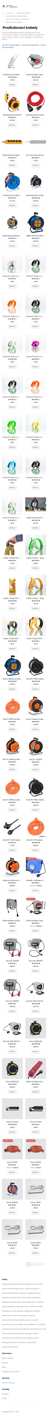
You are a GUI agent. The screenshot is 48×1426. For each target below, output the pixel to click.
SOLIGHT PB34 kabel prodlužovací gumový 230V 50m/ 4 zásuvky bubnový (35, 800)
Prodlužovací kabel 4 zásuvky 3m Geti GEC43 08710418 (12, 75)
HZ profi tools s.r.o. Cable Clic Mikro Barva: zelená (12, 437)
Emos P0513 (36, 1243)
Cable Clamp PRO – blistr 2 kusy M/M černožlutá (12, 598)
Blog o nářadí (7, 1358)
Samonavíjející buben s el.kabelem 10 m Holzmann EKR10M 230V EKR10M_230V (35, 921)
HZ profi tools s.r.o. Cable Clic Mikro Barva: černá (35, 477)
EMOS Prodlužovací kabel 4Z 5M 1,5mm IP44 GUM (35, 1082)
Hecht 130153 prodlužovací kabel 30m (12, 800)
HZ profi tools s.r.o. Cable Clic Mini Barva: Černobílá (35, 276)
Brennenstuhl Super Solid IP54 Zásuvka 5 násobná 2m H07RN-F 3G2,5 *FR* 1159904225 (12, 155)
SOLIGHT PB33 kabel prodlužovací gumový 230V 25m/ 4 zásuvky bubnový (35, 679)
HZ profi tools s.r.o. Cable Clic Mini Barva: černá (35, 316)
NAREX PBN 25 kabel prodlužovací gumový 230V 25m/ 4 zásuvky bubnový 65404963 (35, 236)
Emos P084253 (35, 1041)
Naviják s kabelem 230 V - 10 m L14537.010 (35, 880)
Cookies (5, 1394)
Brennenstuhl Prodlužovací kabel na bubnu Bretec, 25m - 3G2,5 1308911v (35, 195)
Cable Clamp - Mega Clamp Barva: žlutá (35, 598)
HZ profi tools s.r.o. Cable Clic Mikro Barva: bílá (12, 518)
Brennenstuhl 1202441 (12, 115)
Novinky (5, 1362)
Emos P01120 (35, 1162)
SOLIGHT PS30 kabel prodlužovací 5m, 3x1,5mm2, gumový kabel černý (12, 840)
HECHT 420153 (36, 759)
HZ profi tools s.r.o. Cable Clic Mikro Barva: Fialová (35, 357)
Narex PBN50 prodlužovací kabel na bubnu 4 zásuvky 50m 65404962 (12, 679)
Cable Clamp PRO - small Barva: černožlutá (12, 638)
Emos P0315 (12, 1243)
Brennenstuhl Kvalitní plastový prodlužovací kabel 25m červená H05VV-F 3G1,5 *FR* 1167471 (35, 115)
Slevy (4, 1367)
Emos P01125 (12, 1162)
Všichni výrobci (8, 1383)
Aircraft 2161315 (12, 961)
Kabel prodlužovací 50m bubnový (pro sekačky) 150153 (12, 880)
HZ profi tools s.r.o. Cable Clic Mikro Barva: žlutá (35, 437)
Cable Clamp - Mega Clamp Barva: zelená (35, 558)
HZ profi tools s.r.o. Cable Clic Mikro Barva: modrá (12, 477)
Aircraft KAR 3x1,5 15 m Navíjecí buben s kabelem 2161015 (35, 1001)
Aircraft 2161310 (12, 1001)
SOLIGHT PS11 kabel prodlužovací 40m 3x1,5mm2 (35, 840)
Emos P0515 (36, 1202)
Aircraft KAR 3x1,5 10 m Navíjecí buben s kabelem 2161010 (12, 1041)
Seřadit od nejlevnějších (11, 45)
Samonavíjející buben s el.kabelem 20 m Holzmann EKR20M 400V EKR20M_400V (35, 75)
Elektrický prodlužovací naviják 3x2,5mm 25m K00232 (12, 236)
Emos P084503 (12, 1082)
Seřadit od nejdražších (30, 45)
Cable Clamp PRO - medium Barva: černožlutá (35, 638)
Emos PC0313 (35, 1122)
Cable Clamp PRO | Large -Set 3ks (35, 518)
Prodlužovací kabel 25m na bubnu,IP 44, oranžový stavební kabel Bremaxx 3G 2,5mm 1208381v (12, 195)
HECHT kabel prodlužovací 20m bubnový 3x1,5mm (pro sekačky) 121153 (12, 759)
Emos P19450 (12, 1202)
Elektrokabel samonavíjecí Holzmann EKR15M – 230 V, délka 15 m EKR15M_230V (12, 921)
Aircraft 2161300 (35, 961)
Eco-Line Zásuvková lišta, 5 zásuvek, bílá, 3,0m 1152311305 (35, 155)
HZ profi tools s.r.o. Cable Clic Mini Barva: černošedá (12, 276)
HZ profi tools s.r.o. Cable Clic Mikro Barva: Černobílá (12, 397)
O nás (4, 1398)
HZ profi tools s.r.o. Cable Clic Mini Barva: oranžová (12, 316)
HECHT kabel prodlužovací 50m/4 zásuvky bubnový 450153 (35, 719)
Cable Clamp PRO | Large (12, 558)
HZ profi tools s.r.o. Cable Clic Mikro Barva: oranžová (35, 397)
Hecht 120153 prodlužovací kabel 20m (12, 719)
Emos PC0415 (12, 1122)
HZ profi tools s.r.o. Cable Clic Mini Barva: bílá (12, 357)
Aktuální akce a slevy (10, 1371)
